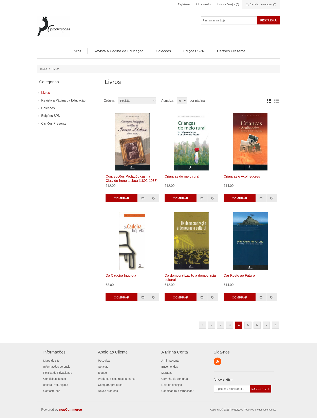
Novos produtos (108, 391)
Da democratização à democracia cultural (190, 277)
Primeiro (202, 325)
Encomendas (169, 366)
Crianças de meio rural (182, 176)
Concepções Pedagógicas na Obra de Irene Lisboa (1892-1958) (131, 178)
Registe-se (183, 4)
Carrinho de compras (174, 378)
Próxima (266, 325)
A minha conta (170, 360)
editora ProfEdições (55, 384)
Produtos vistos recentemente (116, 378)
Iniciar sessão (203, 4)
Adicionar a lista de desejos (153, 198)
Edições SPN (50, 115)
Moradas (166, 372)
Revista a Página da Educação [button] (118, 51)
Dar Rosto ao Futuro (239, 275)
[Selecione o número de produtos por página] (182, 100)
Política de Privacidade (57, 372)
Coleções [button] (163, 51)
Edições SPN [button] (194, 51)
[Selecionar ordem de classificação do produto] (137, 100)
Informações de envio (56, 366)
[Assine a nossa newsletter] (232, 389)
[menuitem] (77, 51)
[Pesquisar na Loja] (229, 20)
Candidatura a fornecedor (177, 391)
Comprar (121, 198)
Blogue (102, 372)
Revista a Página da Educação (63, 100)
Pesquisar (268, 20)
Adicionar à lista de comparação (142, 198)
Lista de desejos (171, 384)
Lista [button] (276, 100)
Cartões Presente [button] (231, 51)
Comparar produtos (110, 384)
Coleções (48, 108)
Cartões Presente (54, 123)
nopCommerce (70, 409)
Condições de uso (54, 378)
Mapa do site (51, 360)
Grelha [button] (269, 100)
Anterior (211, 325)
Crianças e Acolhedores (242, 176)
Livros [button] (76, 51)
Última (275, 325)
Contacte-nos (51, 391)
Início (43, 69)
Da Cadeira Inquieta (121, 275)
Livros (45, 92)
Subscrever (260, 388)
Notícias (103, 366)
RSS (217, 361)
